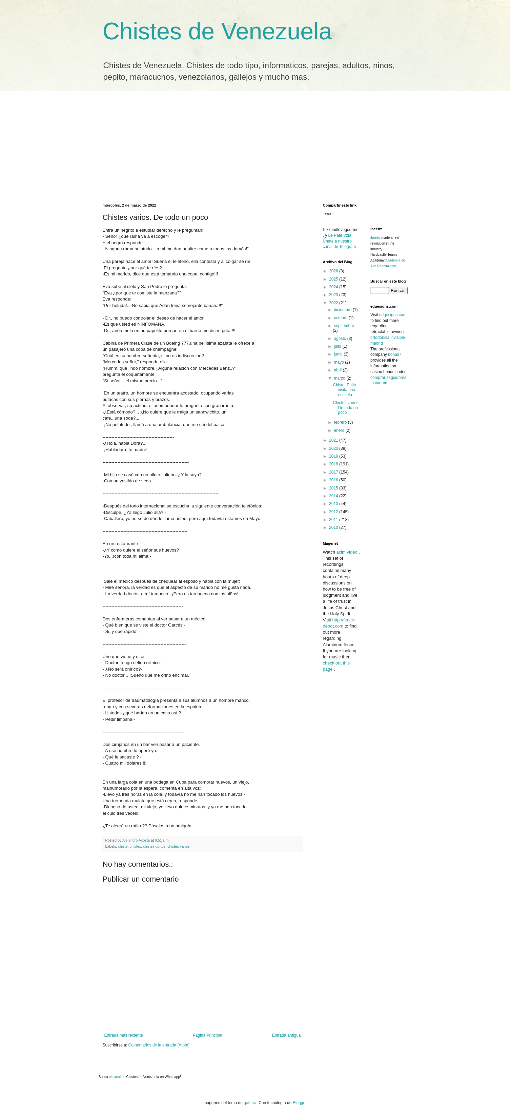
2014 (334, 496)
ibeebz (375, 237)
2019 (334, 456)
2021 (334, 440)
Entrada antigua (286, 1035)
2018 (334, 464)
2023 (334, 294)
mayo (339, 362)
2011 (334, 519)
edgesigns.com (393, 314)
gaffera (250, 1102)
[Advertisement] (255, 142)
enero (339, 430)
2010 (334, 527)
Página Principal (207, 1035)
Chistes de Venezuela (217, 31)
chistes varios (178, 846)
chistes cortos (154, 846)
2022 (334, 303)
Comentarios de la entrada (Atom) (159, 1045)
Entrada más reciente (123, 1035)
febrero (341, 422)
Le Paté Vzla (339, 235)
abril (338, 370)
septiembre (344, 325)
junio (339, 354)
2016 (334, 480)
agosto (340, 338)
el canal (115, 1077)
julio (338, 346)
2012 (334, 511)
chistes (135, 846)
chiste (122, 846)
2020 (334, 448)
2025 (334, 279)
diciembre (343, 309)
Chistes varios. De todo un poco (346, 407)
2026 (334, 271)
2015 (334, 488)
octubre (341, 317)
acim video (346, 552)
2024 (334, 287)
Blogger (300, 1102)
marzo (340, 378)
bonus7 (394, 354)
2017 (334, 472)
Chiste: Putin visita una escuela (344, 390)
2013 (334, 503)
